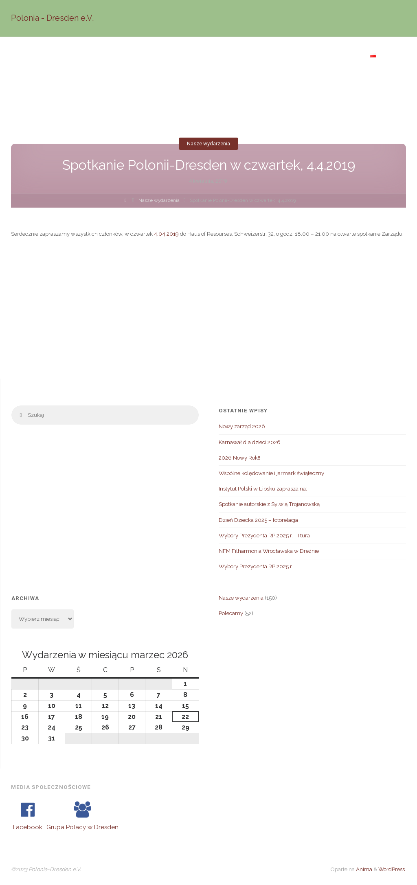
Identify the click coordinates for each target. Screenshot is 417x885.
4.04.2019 (166, 233)
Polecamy (231, 613)
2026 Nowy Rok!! (239, 457)
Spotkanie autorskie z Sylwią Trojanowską (269, 504)
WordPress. (392, 869)
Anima (363, 869)
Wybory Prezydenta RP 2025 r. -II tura (264, 535)
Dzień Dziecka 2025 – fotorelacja (258, 520)
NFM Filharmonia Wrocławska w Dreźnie (269, 551)
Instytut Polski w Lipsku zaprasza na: (263, 488)
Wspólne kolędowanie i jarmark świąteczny (271, 473)
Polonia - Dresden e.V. (52, 18)
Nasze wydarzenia (208, 143)
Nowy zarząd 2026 (242, 426)
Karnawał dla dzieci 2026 (250, 442)
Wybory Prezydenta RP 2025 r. (256, 566)
